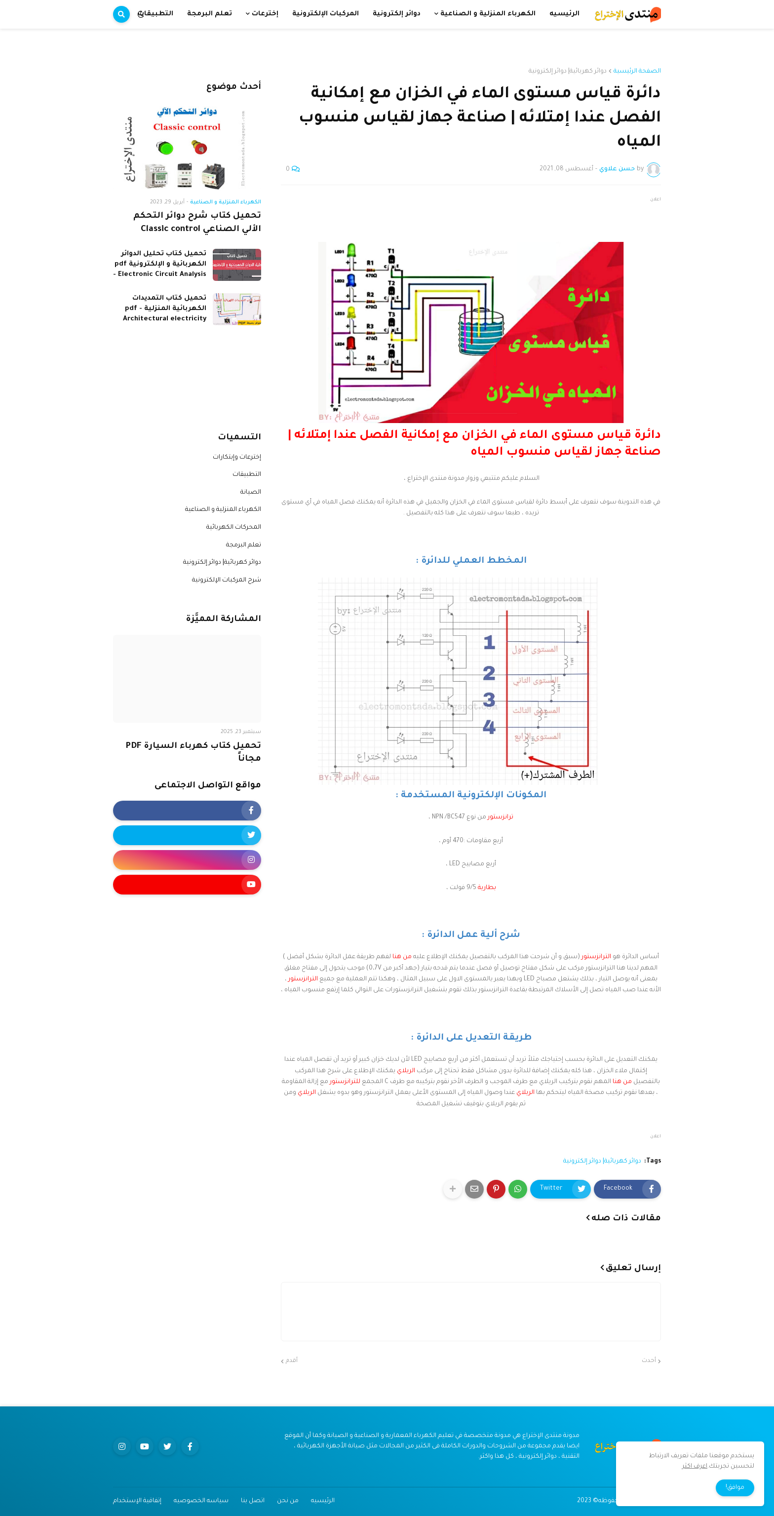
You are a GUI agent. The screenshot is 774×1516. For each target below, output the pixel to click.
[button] (141, 14)
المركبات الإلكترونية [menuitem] (325, 14)
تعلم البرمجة (243, 545)
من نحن (288, 1501)
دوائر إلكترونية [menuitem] (397, 14)
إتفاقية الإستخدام (137, 1501)
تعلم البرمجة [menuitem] (209, 14)
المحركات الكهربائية (233, 527)
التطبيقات (246, 474)
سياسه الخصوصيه (201, 1501)
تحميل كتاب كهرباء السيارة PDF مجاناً (193, 753)
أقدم (292, 1361)
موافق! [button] (735, 1487)
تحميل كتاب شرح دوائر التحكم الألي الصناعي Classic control (197, 223)
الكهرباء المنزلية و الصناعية (223, 509)
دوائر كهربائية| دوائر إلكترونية (568, 71)
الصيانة (250, 492)
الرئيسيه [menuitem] (564, 14)
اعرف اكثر (694, 1466)
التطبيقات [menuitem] (155, 14)
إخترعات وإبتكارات (237, 457)
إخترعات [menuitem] (265, 14)
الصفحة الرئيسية (637, 71)
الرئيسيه (323, 1501)
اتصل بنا (253, 1501)
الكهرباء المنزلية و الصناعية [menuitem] (488, 14)
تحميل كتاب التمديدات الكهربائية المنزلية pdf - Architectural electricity (164, 309)
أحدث (649, 1361)
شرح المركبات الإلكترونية (226, 580)
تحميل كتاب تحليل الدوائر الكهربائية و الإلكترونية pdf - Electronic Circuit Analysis (159, 264)
